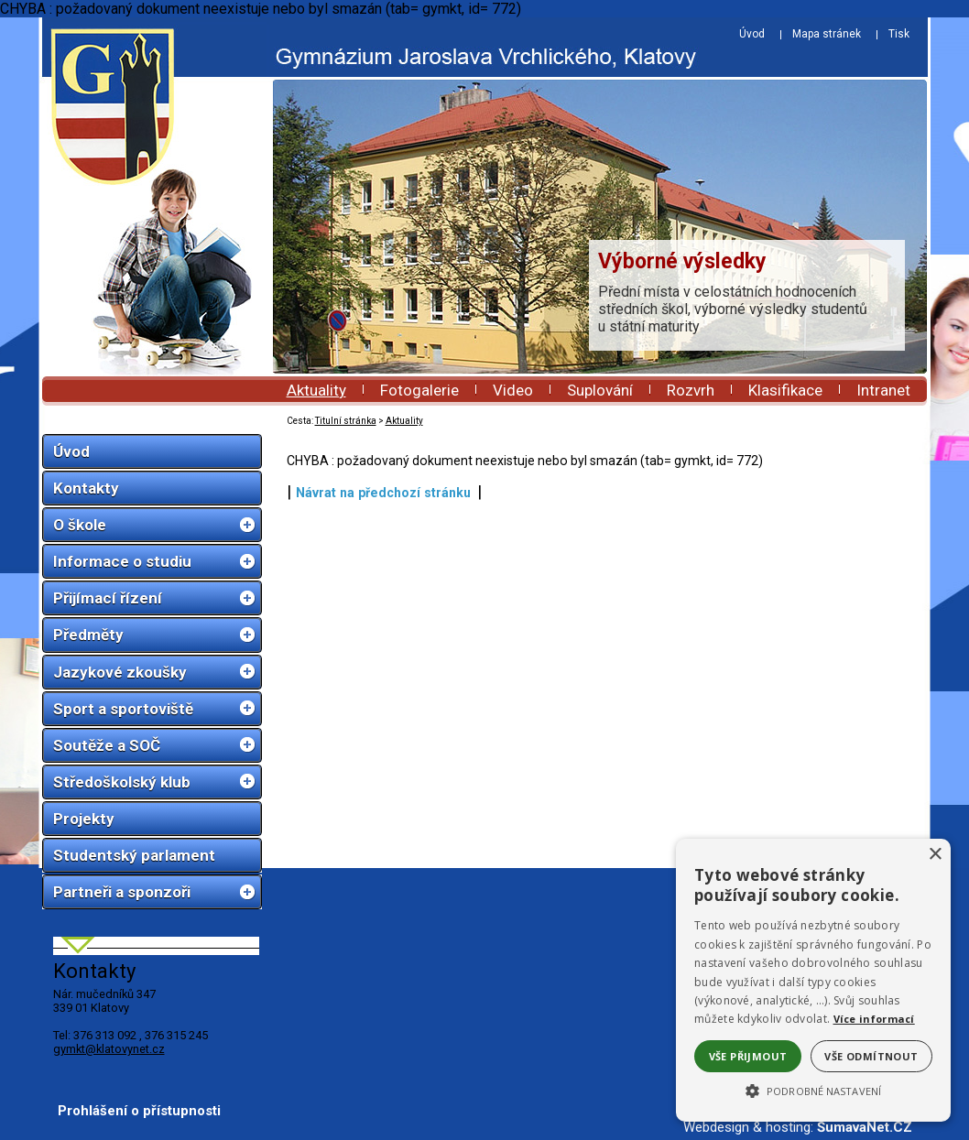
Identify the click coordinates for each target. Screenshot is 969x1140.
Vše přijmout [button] (748, 1056)
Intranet (883, 390)
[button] (813, 1089)
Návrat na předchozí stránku (383, 492)
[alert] (813, 980)
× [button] (935, 855)
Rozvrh (690, 390)
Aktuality (316, 390)
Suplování (600, 390)
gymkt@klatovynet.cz (109, 1049)
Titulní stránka (345, 421)
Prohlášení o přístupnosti (139, 1110)
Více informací (874, 1019)
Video (513, 390)
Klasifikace (785, 390)
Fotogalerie (419, 390)
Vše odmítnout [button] (871, 1056)
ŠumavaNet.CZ (864, 1127)
